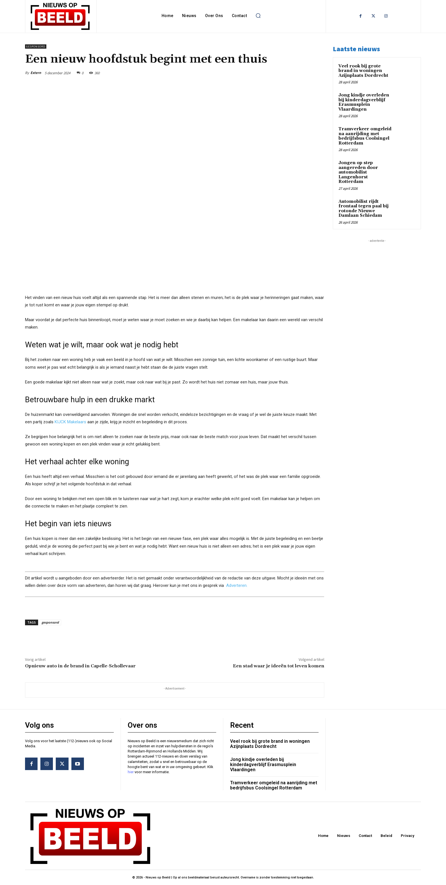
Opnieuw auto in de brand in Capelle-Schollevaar (80, 666)
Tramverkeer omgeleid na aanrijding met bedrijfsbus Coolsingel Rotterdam (364, 136)
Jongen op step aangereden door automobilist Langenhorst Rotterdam (358, 172)
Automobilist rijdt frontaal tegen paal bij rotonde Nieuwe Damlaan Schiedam (363, 208)
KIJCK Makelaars (70, 421)
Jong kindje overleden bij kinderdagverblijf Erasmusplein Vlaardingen (363, 102)
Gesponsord (35, 46)
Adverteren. (236, 585)
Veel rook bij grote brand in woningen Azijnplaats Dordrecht (363, 70)
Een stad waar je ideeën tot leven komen (278, 666)
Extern (35, 72)
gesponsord (50, 622)
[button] (258, 15)
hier (131, 772)
